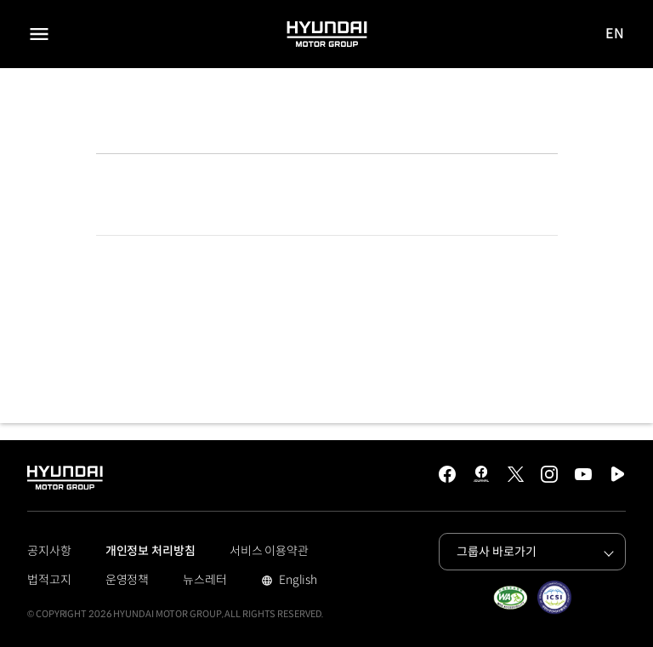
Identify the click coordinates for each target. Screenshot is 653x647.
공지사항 (49, 550)
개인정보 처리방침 (150, 550)
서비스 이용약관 (269, 550)
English (296, 581)
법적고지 (49, 579)
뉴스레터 (205, 579)
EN (616, 34)
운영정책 (127, 579)
